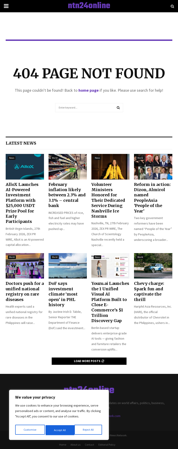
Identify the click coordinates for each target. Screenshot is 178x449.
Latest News (21, 143)
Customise (29, 430)
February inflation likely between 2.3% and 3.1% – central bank (67, 195)
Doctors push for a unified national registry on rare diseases (25, 291)
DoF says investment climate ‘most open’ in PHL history (63, 294)
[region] (59, 416)
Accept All (88, 430)
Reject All (59, 430)
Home (62, 444)
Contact (89, 444)
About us (75, 444)
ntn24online (89, 6)
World (55, 157)
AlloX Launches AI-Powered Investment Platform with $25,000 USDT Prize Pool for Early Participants (22, 203)
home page (88, 90)
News (11, 157)
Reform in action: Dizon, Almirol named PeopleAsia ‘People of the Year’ (152, 198)
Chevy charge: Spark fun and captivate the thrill (149, 291)
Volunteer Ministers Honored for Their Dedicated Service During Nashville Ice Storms (108, 200)
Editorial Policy (106, 444)
